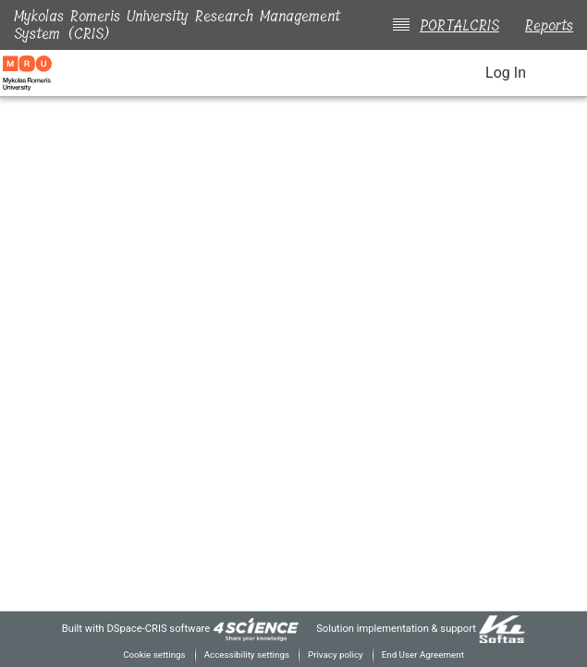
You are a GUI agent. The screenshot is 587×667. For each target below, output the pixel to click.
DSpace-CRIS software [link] (149, 628)
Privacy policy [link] (336, 654)
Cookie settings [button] (147, 654)
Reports (549, 25)
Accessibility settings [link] (244, 654)
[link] (251, 628)
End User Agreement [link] (428, 654)
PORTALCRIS (455, 25)
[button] (450, 74)
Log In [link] (505, 73)
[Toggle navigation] (561, 73)
